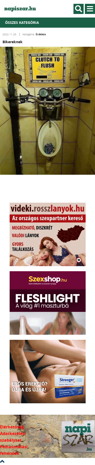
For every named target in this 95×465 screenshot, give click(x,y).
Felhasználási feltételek (14, 450)
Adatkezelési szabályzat (13, 437)
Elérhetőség (12, 427)
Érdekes (41, 34)
